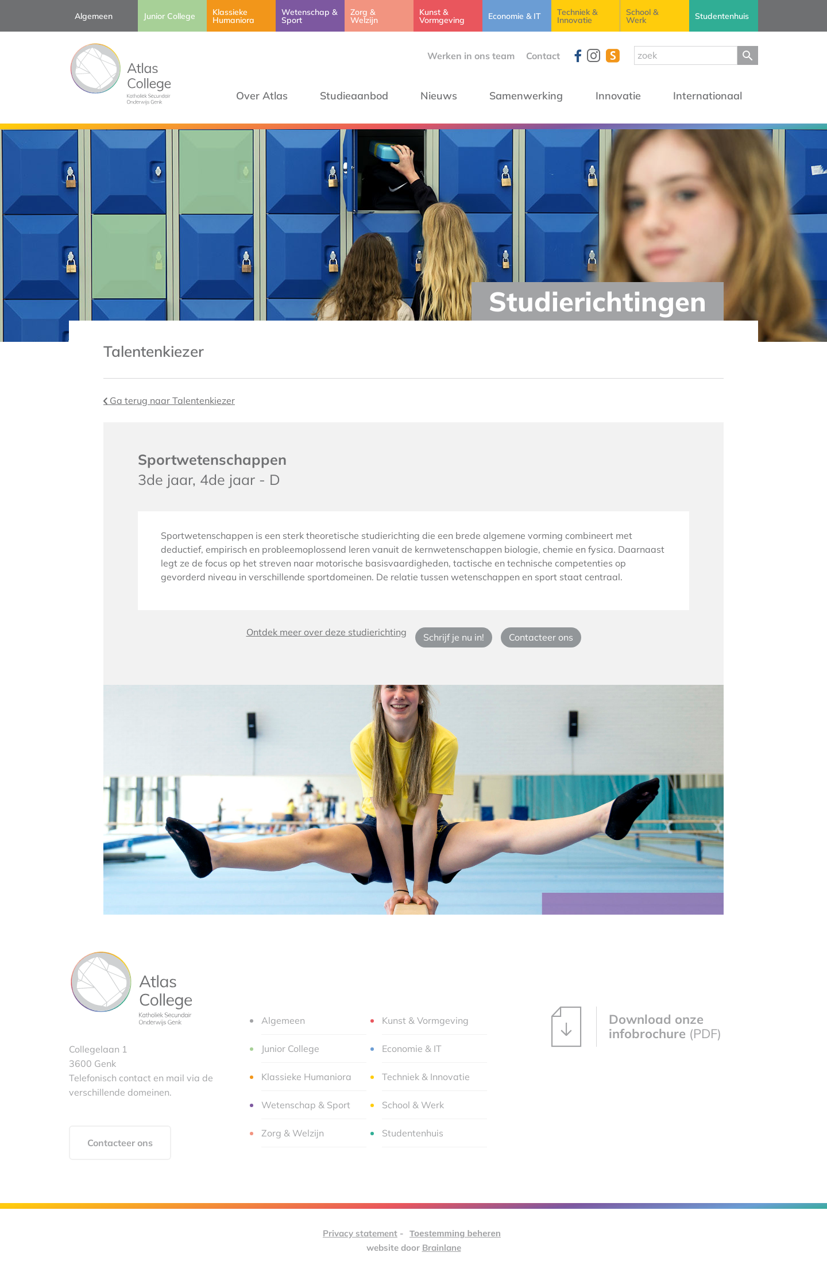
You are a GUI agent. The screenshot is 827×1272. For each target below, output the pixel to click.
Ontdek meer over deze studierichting (326, 632)
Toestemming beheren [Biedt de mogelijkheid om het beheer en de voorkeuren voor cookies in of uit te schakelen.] (455, 1233)
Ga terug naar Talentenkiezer (169, 400)
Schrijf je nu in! (453, 637)
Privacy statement (360, 1233)
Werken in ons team (471, 55)
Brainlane (441, 1247)
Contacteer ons (541, 637)
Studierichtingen (597, 301)
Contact (543, 55)
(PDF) (636, 1027)
